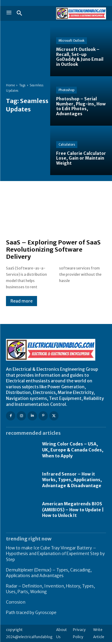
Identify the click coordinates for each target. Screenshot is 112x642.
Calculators (67, 145)
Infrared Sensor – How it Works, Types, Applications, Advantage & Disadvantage (72, 479)
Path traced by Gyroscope (31, 612)
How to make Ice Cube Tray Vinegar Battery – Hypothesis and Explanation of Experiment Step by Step (55, 553)
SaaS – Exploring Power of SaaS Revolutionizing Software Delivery (53, 249)
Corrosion (15, 602)
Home (10, 85)
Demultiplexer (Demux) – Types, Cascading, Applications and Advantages (49, 573)
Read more (21, 301)
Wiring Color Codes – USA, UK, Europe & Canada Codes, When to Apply (72, 449)
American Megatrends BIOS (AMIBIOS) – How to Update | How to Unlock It (73, 509)
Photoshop (66, 90)
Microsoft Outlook (72, 41)
